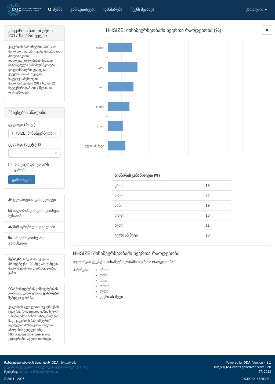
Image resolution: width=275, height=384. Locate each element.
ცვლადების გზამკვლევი (32, 199)
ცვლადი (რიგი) (21, 125)
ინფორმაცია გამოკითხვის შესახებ (34, 213)
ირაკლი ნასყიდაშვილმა (38, 372)
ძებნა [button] (55, 9)
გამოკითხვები (82, 9)
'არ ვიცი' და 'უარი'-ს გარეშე (28, 167)
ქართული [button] (256, 9)
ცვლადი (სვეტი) (22, 144)
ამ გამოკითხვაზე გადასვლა (26, 240)
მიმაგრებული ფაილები (31, 227)
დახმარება (112, 9)
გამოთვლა (21, 180)
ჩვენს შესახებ (142, 9)
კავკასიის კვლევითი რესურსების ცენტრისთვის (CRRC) (46, 367)
